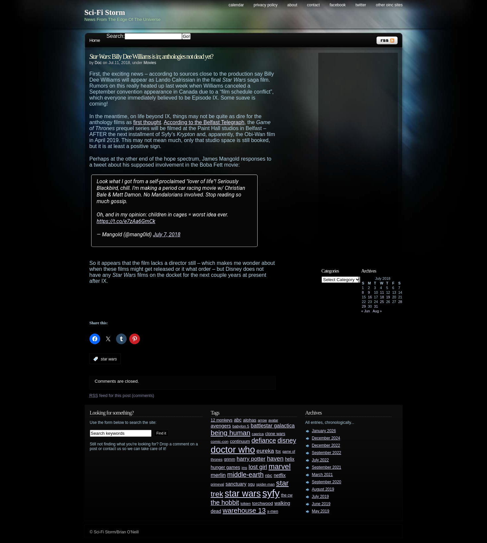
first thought (147, 122)
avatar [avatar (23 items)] (273, 420)
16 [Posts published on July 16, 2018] (370, 297)
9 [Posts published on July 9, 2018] (369, 292)
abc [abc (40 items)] (238, 420)
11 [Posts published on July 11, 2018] (382, 292)
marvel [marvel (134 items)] (280, 466)
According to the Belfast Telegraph (204, 122)
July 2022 (320, 460)
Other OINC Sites (389, 5)
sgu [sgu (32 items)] (251, 484)
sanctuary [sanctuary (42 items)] (235, 484)
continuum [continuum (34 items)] (240, 441)
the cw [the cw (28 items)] (286, 495)
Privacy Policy (265, 5)
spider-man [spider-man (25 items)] (265, 484)
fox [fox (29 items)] (278, 451)
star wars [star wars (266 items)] (243, 494)
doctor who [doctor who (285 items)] (233, 449)
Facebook (338, 5)
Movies (150, 62)
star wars (109, 359)
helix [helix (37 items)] (289, 459)
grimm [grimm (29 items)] (229, 459)
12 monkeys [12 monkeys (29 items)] (222, 420)
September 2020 (326, 482)
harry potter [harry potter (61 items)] (251, 459)
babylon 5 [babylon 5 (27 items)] (240, 426)
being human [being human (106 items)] (231, 432)
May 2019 (321, 511)
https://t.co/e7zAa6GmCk (126, 221)
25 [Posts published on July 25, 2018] (382, 302)
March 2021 (322, 474)
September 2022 (326, 452)
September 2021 (326, 467)
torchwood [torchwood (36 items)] (262, 503)
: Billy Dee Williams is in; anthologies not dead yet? (151, 56)
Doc (98, 62)
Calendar (236, 5)
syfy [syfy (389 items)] (270, 493)
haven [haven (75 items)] (275, 458)
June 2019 (321, 504)
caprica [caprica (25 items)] (258, 434)
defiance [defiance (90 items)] (263, 440)
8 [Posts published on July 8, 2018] (363, 292)
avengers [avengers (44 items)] (221, 425)
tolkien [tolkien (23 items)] (245, 503)
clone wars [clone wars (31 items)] (275, 433)
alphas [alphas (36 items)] (249, 420)
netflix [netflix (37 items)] (280, 475)
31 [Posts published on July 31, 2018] (376, 306)
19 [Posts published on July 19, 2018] (388, 297)
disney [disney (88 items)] (286, 440)
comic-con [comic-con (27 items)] (219, 441)
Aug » (377, 311)
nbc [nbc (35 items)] (269, 475)
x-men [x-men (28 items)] (272, 511)
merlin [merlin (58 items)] (218, 475)
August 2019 (323, 489)
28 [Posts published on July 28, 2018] (400, 302)
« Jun (365, 311)
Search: (115, 36)
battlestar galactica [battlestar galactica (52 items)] (273, 425)
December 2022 (326, 445)
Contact (313, 5)
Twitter (360, 5)
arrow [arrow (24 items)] (262, 420)
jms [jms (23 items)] (244, 468)
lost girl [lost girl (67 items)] (258, 467)
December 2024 (326, 438)
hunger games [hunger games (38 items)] (225, 467)
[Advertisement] (196, 302)
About (292, 5)
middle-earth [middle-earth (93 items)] (245, 474)
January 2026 (324, 430)
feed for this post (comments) (122, 395)
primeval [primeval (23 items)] (217, 484)
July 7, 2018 (166, 234)
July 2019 (320, 496)
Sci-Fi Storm (105, 12)
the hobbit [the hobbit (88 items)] (225, 502)
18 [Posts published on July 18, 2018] (382, 297)
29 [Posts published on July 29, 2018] (364, 306)
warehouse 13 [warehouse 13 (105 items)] (244, 510)
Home (95, 40)
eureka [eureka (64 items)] (265, 450)
